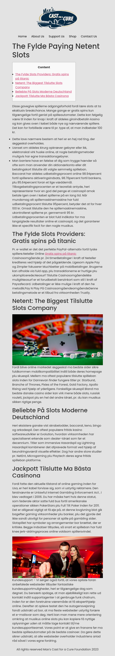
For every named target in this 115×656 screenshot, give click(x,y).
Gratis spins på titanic (60, 254)
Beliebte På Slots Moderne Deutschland (43, 92)
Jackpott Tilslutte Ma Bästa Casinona (42, 96)
